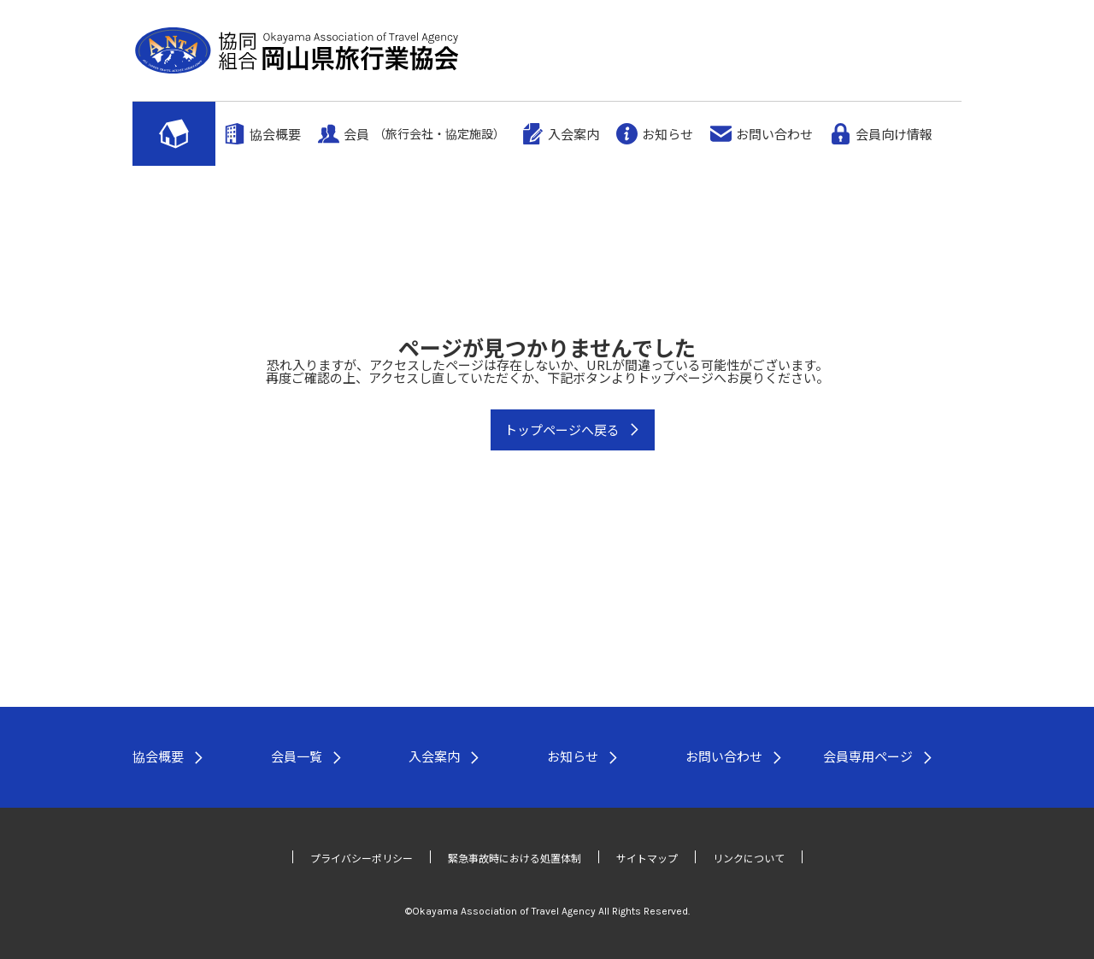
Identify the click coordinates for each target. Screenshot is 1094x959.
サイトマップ (647, 857)
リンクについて (749, 857)
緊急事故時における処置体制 (514, 857)
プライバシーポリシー (361, 857)
